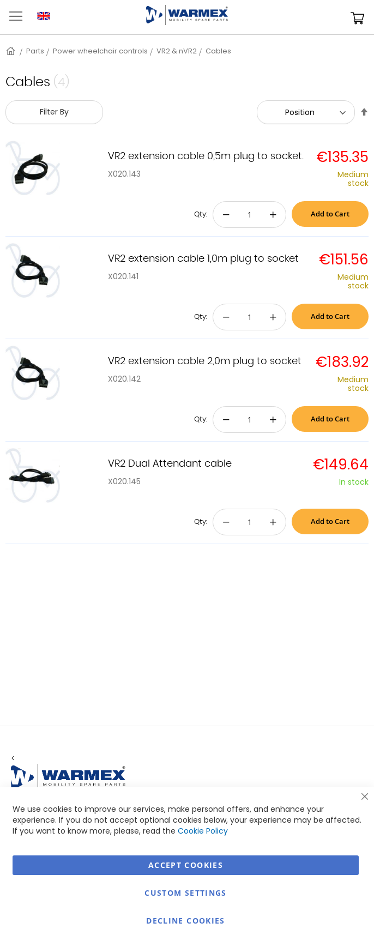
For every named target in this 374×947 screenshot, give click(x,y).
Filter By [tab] (54, 111)
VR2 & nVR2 (176, 51)
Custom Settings (185, 893)
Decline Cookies (185, 920)
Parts (35, 51)
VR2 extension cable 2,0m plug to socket (204, 361)
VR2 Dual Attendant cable (170, 464)
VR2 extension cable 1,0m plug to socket (203, 259)
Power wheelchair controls (100, 51)
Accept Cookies (185, 865)
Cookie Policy (203, 830)
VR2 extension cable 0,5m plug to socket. (206, 156)
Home (11, 51)
